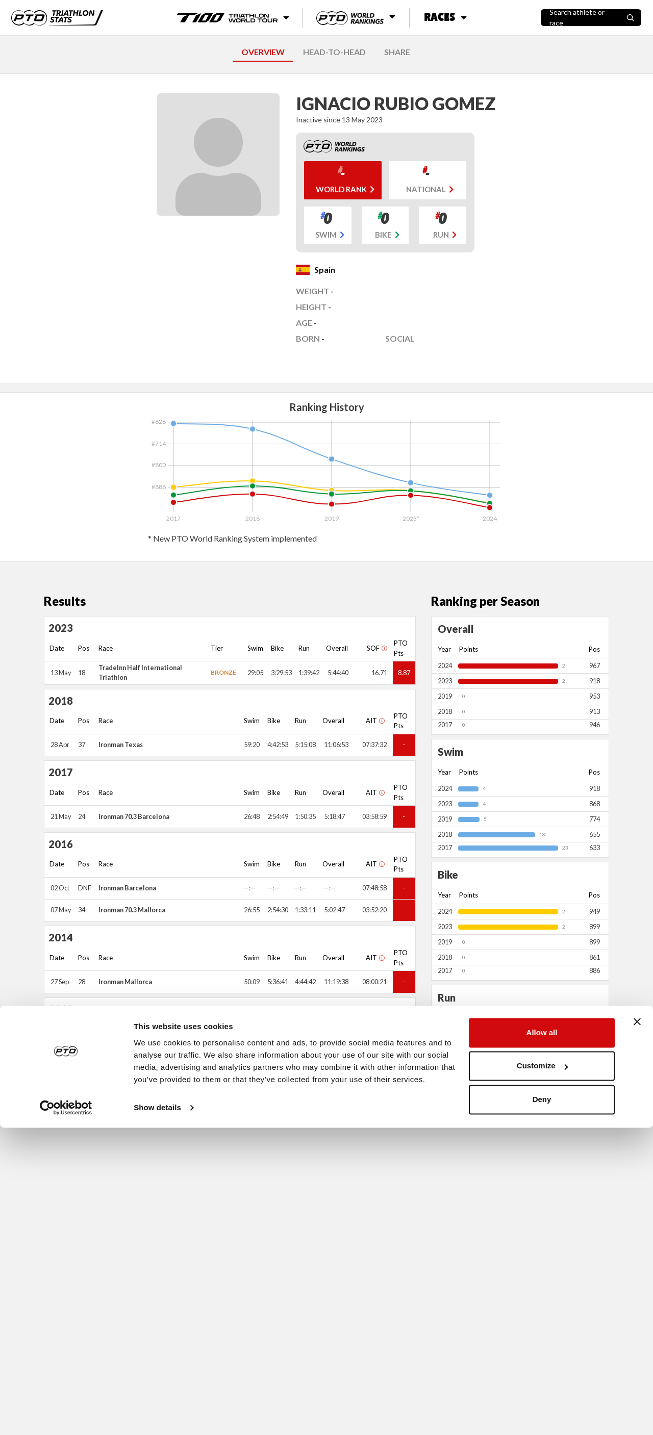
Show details (157, 1415)
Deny (542, 1406)
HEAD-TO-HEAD (334, 52)
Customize (542, 1373)
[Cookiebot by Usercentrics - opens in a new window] (66, 1415)
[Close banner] (637, 1328)
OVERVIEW (263, 52)
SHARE (397, 52)
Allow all (542, 1340)
